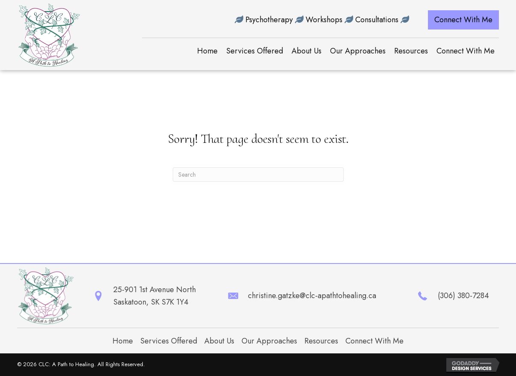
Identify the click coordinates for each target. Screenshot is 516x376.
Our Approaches (269, 340)
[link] (207, 51)
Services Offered (168, 340)
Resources (321, 340)
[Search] (258, 174)
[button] (463, 20)
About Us (219, 340)
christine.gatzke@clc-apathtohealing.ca (312, 295)
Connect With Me (374, 340)
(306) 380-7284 (463, 295)
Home (122, 340)
